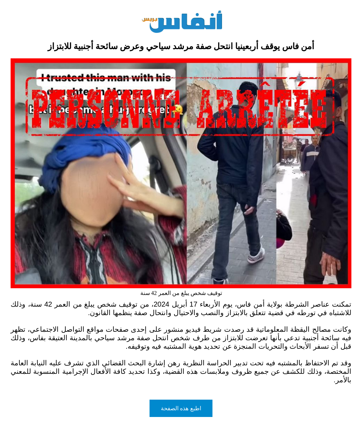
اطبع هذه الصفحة (181, 408)
